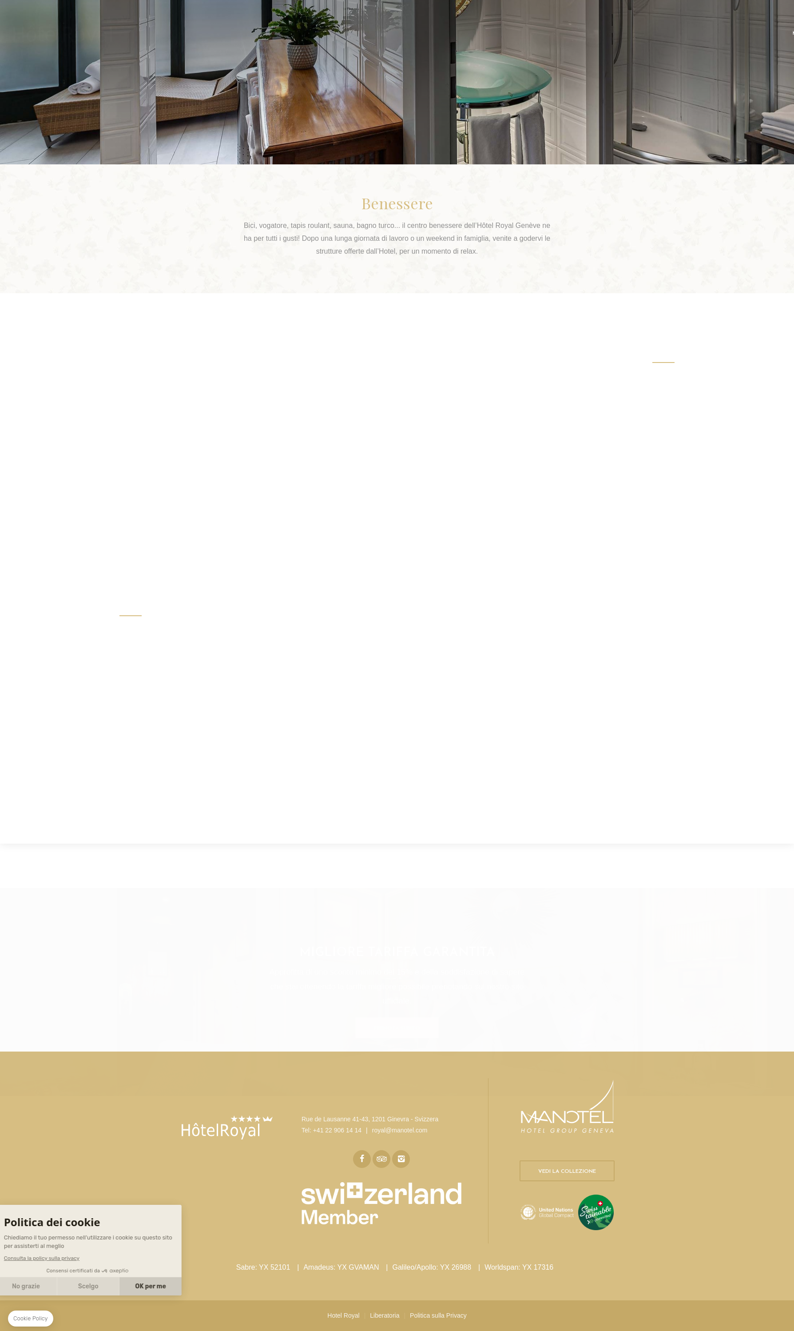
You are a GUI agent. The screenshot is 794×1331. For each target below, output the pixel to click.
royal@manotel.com (400, 1130)
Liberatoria (384, 1315)
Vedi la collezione (567, 1171)
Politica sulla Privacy (438, 1315)
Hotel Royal (343, 1315)
